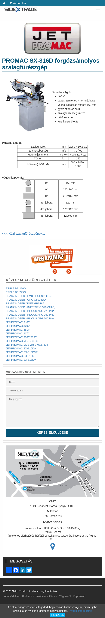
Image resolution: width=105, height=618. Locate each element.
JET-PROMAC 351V (18, 329)
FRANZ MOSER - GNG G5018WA (26, 299)
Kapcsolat (79, 596)
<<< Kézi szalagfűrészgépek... (23, 233)
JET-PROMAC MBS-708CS (22, 340)
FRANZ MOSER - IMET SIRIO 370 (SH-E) (30, 307)
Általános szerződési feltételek (39, 596)
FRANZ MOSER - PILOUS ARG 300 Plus (30, 318)
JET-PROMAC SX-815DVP (22, 352)
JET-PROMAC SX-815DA (21, 348)
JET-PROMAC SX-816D (20, 355)
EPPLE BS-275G (16, 292)
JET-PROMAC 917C (18, 333)
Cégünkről (65, 596)
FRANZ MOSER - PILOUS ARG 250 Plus (30, 314)
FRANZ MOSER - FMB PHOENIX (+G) (28, 295)
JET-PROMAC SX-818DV (21, 359)
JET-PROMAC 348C (18, 322)
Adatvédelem (12, 596)
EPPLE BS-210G (16, 288)
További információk (80, 610)
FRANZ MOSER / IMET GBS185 (25, 303)
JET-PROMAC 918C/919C (21, 337)
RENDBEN (57, 614)
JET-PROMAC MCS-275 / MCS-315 (27, 344)
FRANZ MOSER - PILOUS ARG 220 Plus (30, 310)
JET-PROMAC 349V (18, 325)
